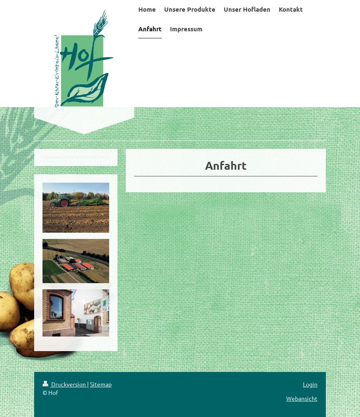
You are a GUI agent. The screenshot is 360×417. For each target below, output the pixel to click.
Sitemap (101, 384)
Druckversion (64, 384)
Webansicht (302, 398)
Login (310, 384)
